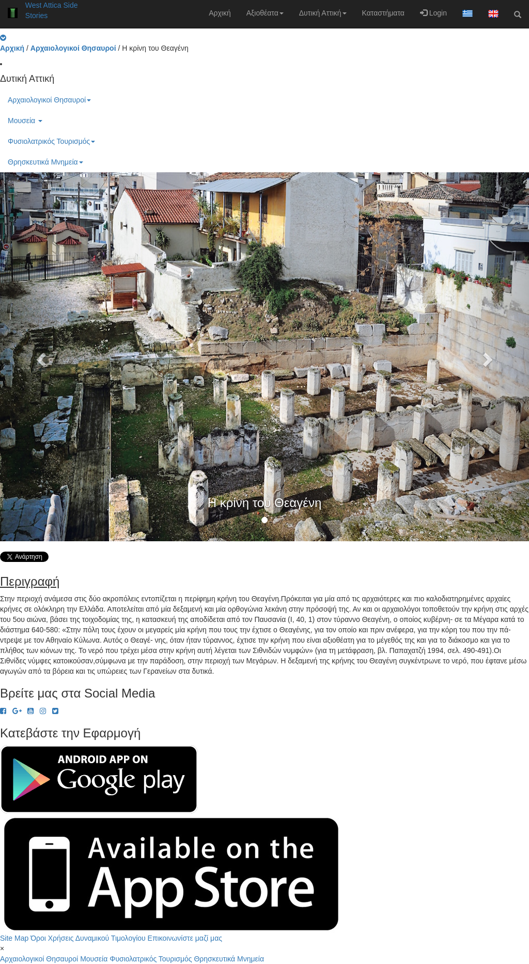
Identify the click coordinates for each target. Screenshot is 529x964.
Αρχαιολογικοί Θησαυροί (49, 100)
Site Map (14, 938)
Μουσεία (25, 120)
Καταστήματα (383, 13)
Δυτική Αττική (323, 13)
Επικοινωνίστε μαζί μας (185, 938)
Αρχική (220, 13)
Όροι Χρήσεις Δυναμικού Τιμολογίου (88, 938)
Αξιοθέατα (265, 13)
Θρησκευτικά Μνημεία (45, 162)
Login (433, 13)
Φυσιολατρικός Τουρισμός (51, 141)
